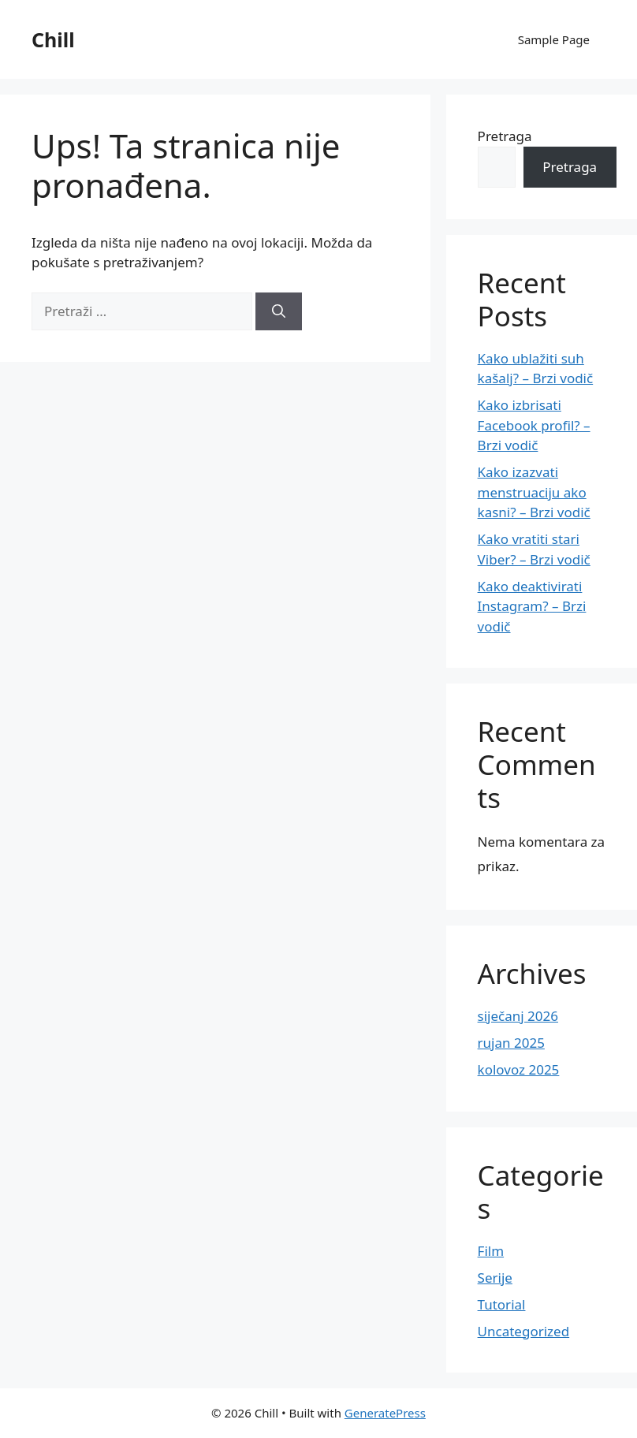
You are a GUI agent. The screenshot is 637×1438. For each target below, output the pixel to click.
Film (491, 1251)
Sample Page (554, 39)
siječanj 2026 (518, 1016)
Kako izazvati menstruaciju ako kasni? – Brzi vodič (534, 492)
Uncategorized (524, 1331)
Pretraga (505, 136)
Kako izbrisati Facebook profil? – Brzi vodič (534, 425)
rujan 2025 (511, 1043)
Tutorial (502, 1304)
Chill (53, 39)
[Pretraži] (278, 311)
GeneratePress (385, 1413)
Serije (495, 1277)
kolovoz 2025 (519, 1069)
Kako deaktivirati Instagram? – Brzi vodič (532, 606)
